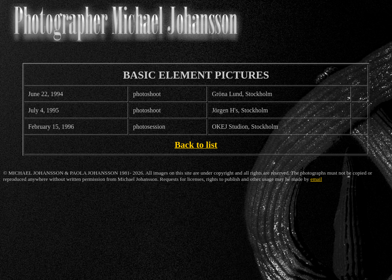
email (316, 179)
